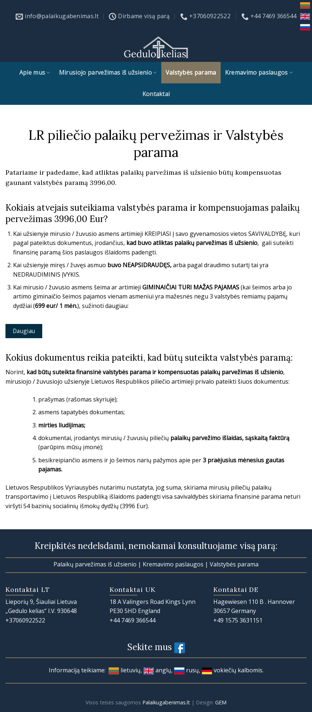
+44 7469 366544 (132, 620)
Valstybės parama (191, 72)
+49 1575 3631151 (237, 620)
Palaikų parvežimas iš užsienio (95, 564)
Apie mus (34, 72)
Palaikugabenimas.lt (166, 702)
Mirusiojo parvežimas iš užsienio (108, 72)
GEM (220, 702)
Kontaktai (156, 94)
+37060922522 (25, 620)
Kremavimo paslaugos (259, 72)
